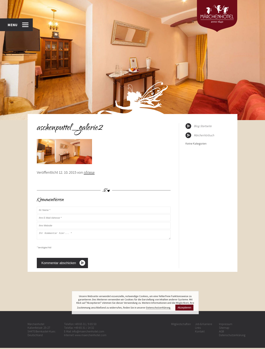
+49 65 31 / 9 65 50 (85, 325)
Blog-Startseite (203, 126)
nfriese (89, 172)
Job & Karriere (203, 325)
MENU (12, 24)
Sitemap (224, 329)
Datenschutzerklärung (232, 336)
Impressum (225, 325)
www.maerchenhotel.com (90, 336)
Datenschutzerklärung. (158, 307)
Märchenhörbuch (204, 135)
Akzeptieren (184, 307)
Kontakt (199, 332)
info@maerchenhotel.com (88, 332)
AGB (221, 332)
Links (198, 329)
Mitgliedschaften (181, 325)
